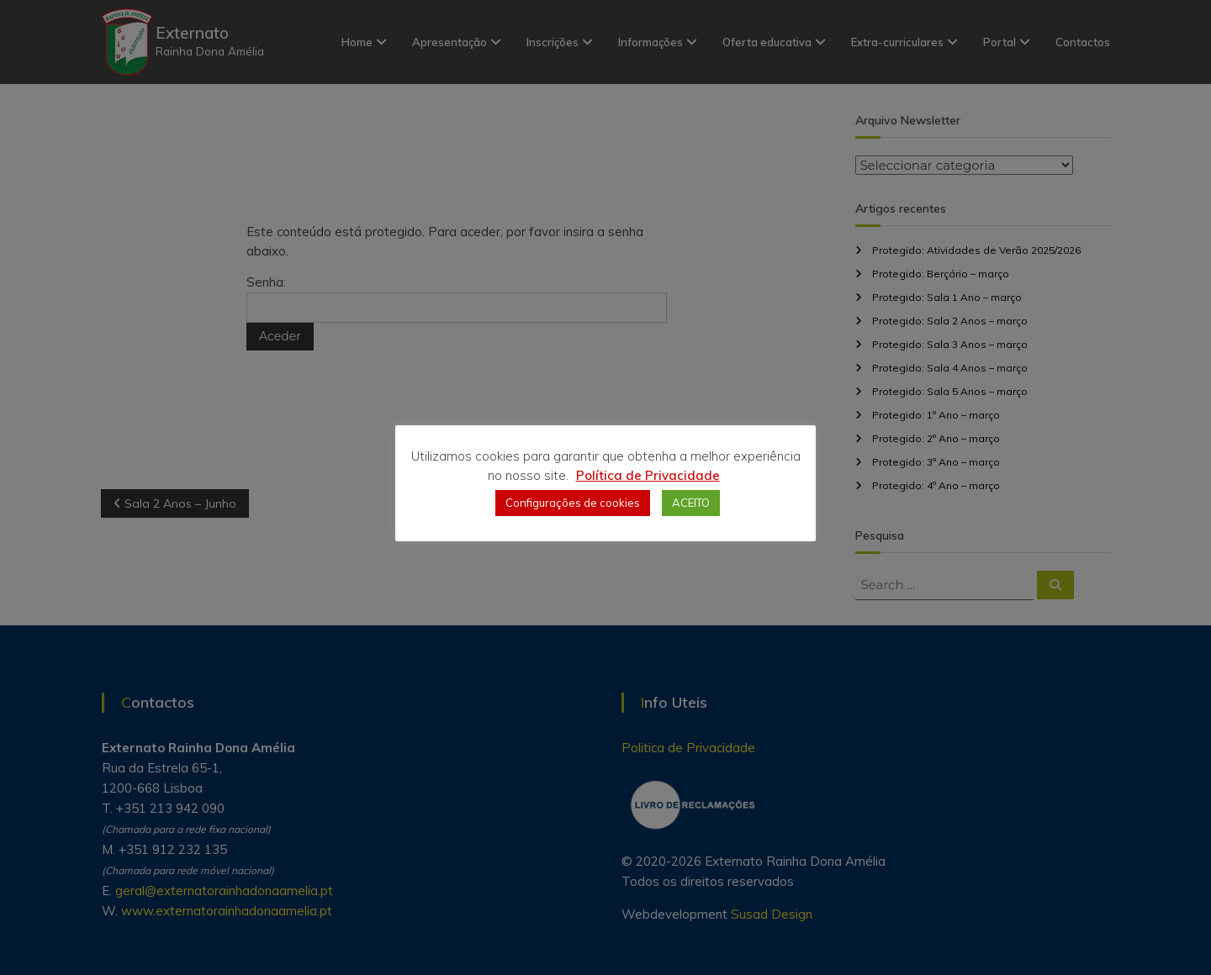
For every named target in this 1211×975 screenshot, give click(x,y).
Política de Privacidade (648, 475)
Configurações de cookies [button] (572, 502)
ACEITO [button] (691, 502)
